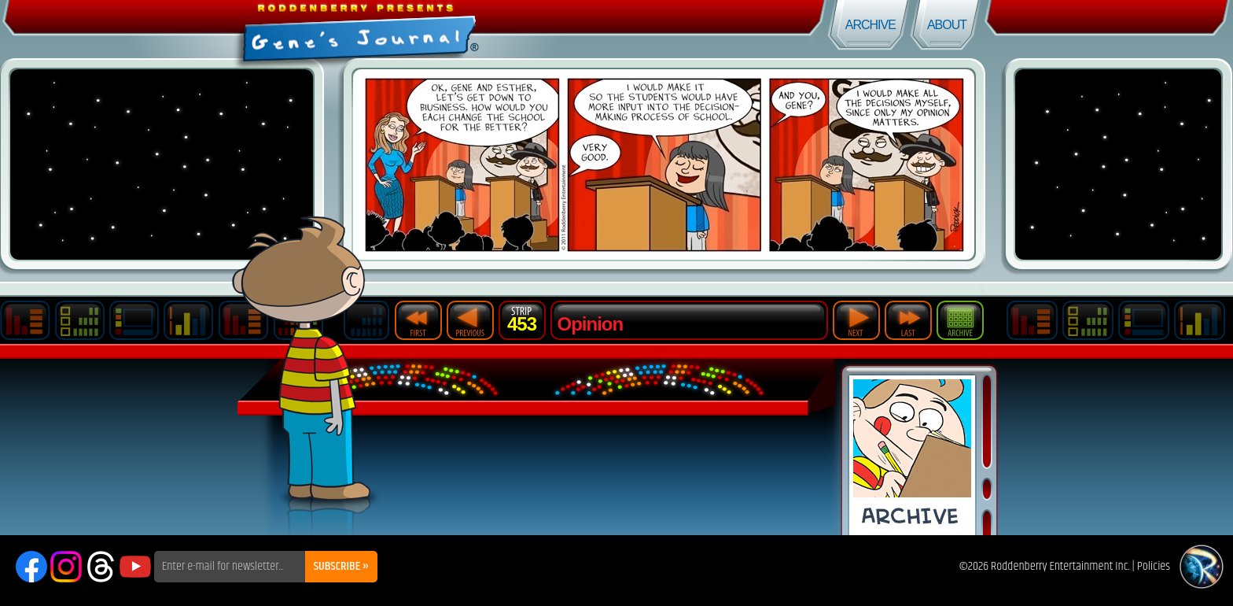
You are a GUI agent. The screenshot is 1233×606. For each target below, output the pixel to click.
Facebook (31, 566)
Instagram (66, 566)
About (946, 24)
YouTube (135, 566)
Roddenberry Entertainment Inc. (1060, 566)
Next (856, 320)
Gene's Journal (308, 29)
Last (908, 320)
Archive (870, 24)
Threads (100, 566)
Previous (470, 320)
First (418, 320)
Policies (1153, 566)
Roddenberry (1201, 566)
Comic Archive (912, 455)
